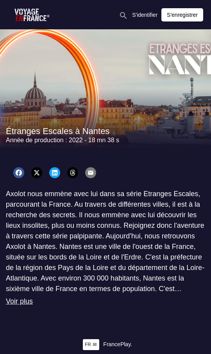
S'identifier (144, 15)
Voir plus (19, 301)
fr (91, 344)
